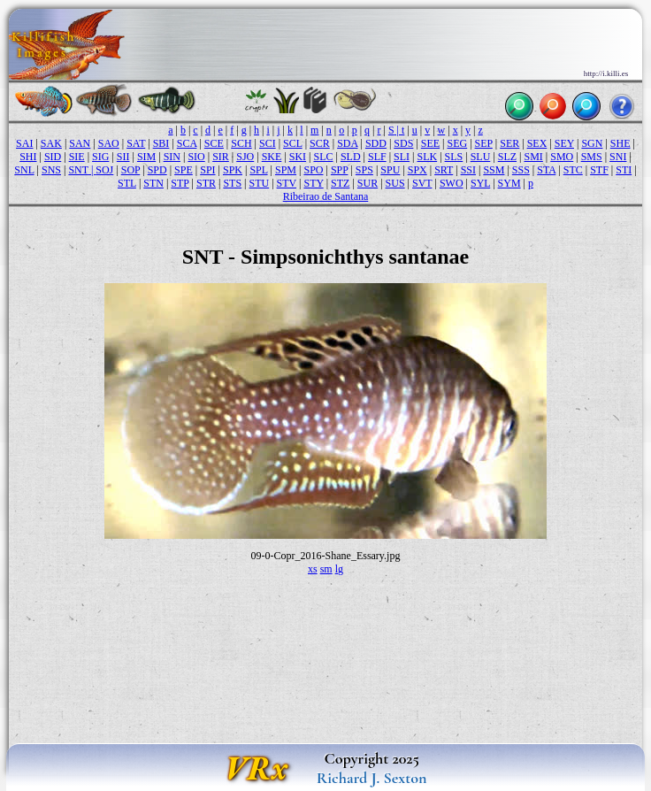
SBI (161, 143)
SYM (509, 183)
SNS (51, 170)
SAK (51, 143)
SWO (451, 183)
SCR (320, 143)
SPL (258, 170)
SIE (77, 156)
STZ (340, 183)
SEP (484, 143)
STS (232, 183)
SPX (417, 170)
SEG (458, 143)
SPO (313, 170)
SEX (537, 143)
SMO (561, 156)
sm (326, 569)
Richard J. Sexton (372, 777)
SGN (591, 143)
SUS (395, 183)
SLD (351, 156)
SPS (364, 170)
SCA (187, 143)
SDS (403, 143)
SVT (422, 183)
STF (599, 170)
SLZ (507, 156)
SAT (135, 143)
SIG (100, 156)
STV (286, 183)
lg (339, 569)
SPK (232, 170)
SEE (430, 143)
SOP (131, 170)
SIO (196, 156)
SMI (533, 156)
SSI (468, 170)
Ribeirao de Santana (326, 196)
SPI (207, 170)
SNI (617, 156)
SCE (214, 143)
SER (509, 143)
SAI (24, 143)
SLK (427, 156)
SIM (146, 156)
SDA (347, 143)
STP (179, 183)
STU (259, 183)
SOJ (104, 170)
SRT (443, 170)
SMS (591, 156)
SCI (267, 143)
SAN (79, 143)
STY (313, 183)
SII (123, 156)
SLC (323, 156)
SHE (620, 143)
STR (206, 183)
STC (573, 170)
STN (153, 183)
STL (127, 183)
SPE (183, 170)
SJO (245, 156)
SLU (481, 156)
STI (624, 170)
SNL (24, 170)
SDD (376, 143)
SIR (220, 156)
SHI (27, 156)
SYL (480, 183)
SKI (297, 156)
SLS (454, 156)
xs (313, 569)
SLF (377, 156)
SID (52, 156)
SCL (293, 143)
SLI (402, 156)
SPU (390, 170)
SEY (564, 143)
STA (546, 170)
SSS (521, 170)
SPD (157, 170)
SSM (493, 170)
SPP (339, 170)
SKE (272, 156)
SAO (108, 143)
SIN (172, 156)
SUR (367, 183)
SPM (285, 170)
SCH (241, 143)
